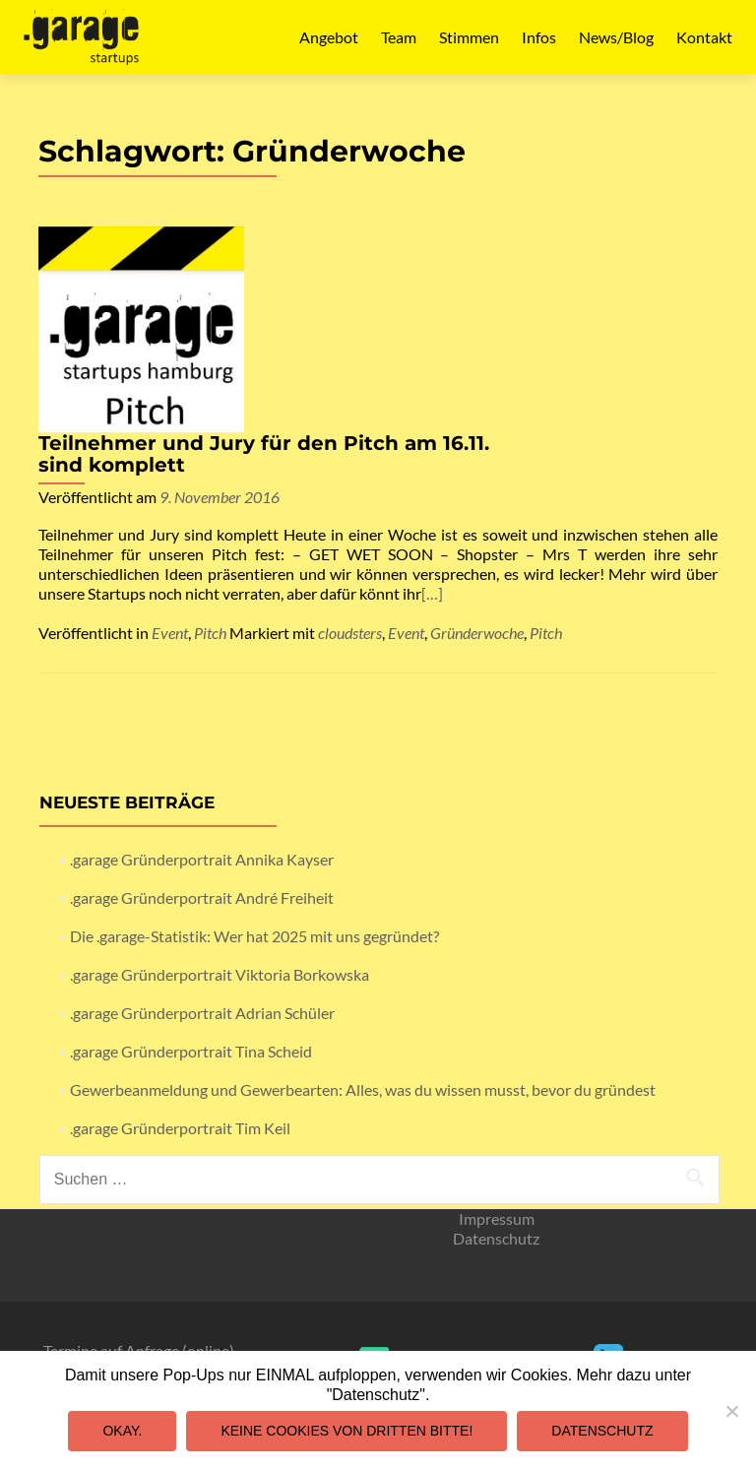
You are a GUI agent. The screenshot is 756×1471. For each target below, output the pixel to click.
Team (398, 37)
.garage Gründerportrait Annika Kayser (202, 682)
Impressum (497, 1042)
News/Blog (616, 37)
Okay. (122, 1431)
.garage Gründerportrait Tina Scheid (191, 874)
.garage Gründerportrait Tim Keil (180, 951)
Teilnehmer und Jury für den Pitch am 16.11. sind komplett (480, 248)
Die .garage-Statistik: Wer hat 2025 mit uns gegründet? (254, 759)
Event (170, 456)
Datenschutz (496, 1062)
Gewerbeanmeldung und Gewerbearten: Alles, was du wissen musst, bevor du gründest (363, 913)
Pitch (210, 456)
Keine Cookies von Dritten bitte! (346, 1431)
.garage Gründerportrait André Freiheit (202, 721)
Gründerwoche (477, 456)
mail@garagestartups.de (374, 1213)
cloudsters (350, 456)
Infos (539, 37)
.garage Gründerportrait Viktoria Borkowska (219, 798)
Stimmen (469, 37)
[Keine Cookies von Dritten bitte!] (731, 1411)
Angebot (328, 37)
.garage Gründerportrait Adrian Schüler (202, 836)
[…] (400, 426)
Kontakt (704, 37)
